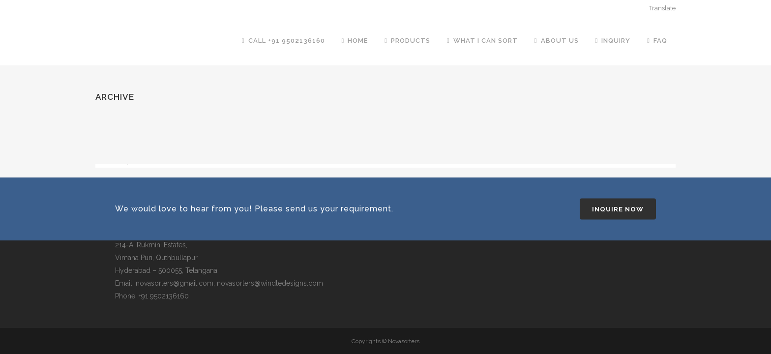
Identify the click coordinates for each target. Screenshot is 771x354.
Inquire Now (618, 209)
